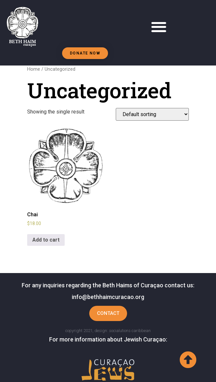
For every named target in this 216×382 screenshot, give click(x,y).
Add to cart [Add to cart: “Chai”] (45, 240)
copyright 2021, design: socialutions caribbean (108, 330)
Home (33, 69)
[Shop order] (152, 114)
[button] (159, 27)
